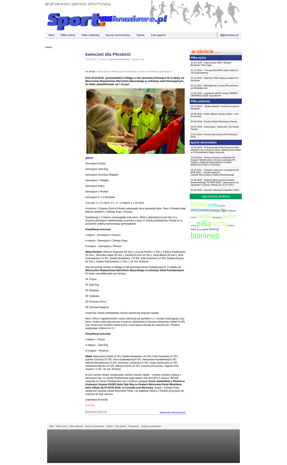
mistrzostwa (102, 71)
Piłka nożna (68, 35)
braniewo (205, 235)
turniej (199, 203)
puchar (229, 216)
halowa (231, 225)
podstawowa (152, 71)
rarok (122, 71)
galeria (89, 157)
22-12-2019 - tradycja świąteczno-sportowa (215, 79)
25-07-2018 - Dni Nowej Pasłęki (215, 128)
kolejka (215, 210)
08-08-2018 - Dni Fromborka (214, 115)
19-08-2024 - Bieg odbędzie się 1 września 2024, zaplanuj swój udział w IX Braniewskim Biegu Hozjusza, (216, 149)
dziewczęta (131, 71)
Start (51, 35)
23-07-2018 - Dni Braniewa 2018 (214, 135)
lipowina (222, 205)
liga (223, 210)
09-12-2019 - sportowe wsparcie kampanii (215, 107)
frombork (193, 217)
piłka (204, 223)
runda (213, 204)
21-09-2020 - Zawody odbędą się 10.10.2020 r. (215, 182)
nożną (220, 223)
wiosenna (231, 210)
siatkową (193, 225)
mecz (193, 229)
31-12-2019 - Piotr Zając (211, 63)
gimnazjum (165, 71)
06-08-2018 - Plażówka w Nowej (214, 121)
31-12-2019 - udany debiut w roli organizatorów (214, 71)
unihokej (114, 71)
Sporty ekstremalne (118, 35)
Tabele (140, 35)
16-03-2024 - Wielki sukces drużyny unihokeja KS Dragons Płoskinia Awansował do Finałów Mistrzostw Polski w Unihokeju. (213, 161)
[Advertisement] (61, 111)
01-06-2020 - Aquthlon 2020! (215, 190)
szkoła (141, 71)
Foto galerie (158, 35)
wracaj (90, 405)
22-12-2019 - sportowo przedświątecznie (214, 86)
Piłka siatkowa (90, 35)
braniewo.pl (229, 35)
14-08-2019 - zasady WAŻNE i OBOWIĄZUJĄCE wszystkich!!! (214, 94)
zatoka (204, 215)
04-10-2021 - (216, 172)
